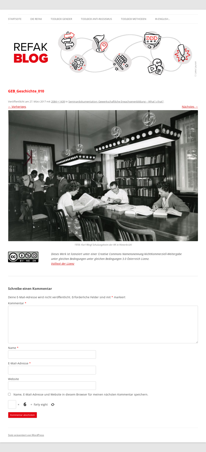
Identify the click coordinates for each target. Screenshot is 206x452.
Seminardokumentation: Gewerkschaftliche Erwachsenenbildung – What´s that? (116, 101)
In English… (162, 19)
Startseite (15, 19)
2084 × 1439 (58, 101)
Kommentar (17, 303)
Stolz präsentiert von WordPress (26, 435)
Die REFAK (36, 19)
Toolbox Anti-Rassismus (96, 19)
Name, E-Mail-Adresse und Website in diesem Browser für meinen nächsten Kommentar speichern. (80, 394)
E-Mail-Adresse (19, 363)
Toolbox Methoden (133, 19)
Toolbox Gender (61, 19)
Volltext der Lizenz (62, 263)
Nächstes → (190, 107)
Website (13, 379)
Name (13, 348)
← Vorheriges (17, 107)
